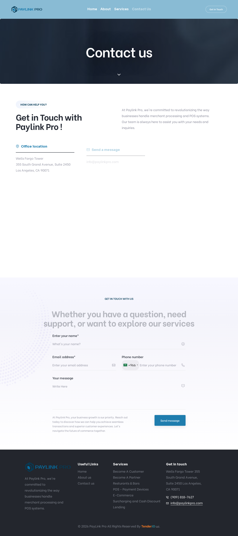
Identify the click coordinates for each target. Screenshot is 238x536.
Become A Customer (128, 471)
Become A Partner (126, 477)
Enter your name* (65, 335)
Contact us (86, 483)
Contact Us (141, 9)
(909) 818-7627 (182, 497)
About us (84, 477)
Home (92, 9)
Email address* (63, 356)
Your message (62, 378)
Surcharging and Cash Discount (136, 501)
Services (121, 9)
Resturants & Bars (126, 483)
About (105, 9)
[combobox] (130, 365)
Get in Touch (216, 9)
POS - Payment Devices (131, 489)
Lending (119, 507)
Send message (170, 420)
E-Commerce (123, 495)
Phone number (132, 356)
